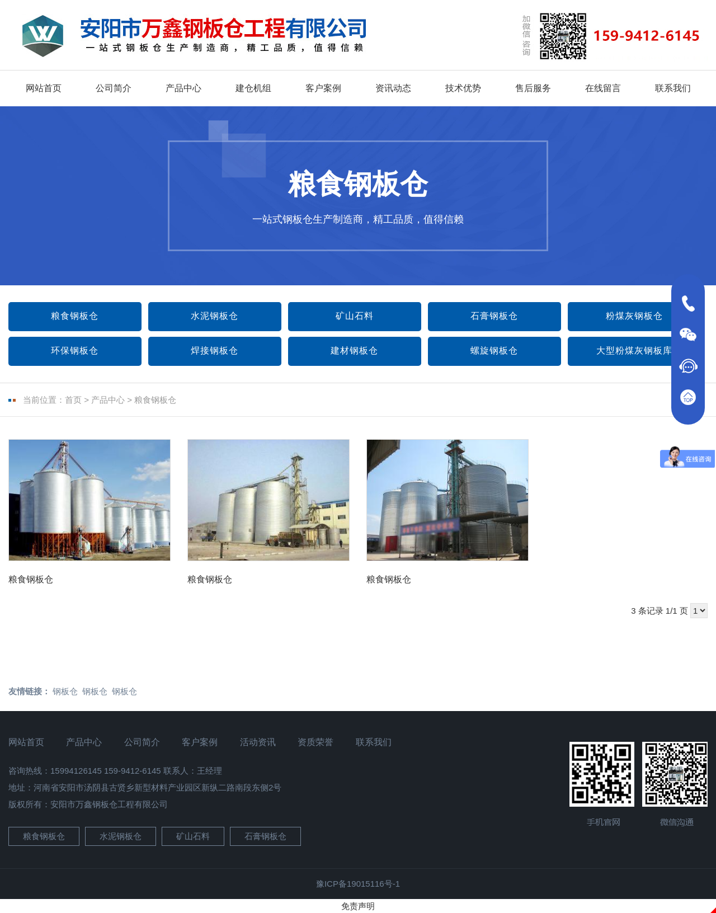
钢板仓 (65, 691)
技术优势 (463, 88)
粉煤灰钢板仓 (634, 316)
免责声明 (358, 906)
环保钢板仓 (74, 350)
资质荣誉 (315, 742)
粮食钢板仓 (74, 316)
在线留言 (603, 88)
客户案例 (323, 88)
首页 (73, 399)
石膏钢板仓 (494, 316)
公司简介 (113, 88)
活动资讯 (258, 742)
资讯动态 (393, 88)
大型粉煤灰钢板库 (634, 350)
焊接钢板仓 (214, 350)
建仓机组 (253, 88)
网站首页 (44, 88)
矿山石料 (355, 316)
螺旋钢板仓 (494, 350)
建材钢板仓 (354, 350)
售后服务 (533, 88)
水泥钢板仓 (214, 316)
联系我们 (673, 88)
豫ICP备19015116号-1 (358, 883)
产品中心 (183, 88)
